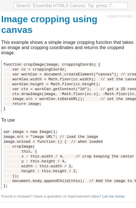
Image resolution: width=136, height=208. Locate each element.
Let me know (113, 196)
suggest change (119, 16)
